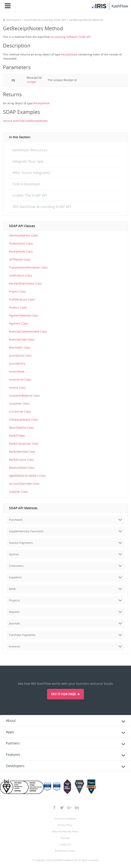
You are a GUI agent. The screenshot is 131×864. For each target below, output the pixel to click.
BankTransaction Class (24, 443)
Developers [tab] (15, 765)
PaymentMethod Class (23, 315)
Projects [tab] (14, 600)
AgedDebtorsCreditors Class (27, 475)
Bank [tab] (12, 589)
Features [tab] (13, 754)
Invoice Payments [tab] (21, 543)
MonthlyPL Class (19, 347)
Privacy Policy (65, 825)
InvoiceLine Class (20, 379)
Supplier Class (18, 491)
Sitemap (65, 838)
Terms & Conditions (65, 818)
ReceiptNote (69, 54)
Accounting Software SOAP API (71, 37)
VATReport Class (19, 259)
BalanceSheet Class (22, 467)
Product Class (18, 307)
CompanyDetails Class (23, 419)
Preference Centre (65, 850)
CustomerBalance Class (24, 395)
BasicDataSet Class (21, 427)
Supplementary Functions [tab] (26, 531)
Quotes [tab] (14, 554)
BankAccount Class (21, 459)
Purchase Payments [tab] (22, 635)
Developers (13, 20)
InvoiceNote (17, 371)
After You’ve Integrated (31, 172)
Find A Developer (27, 184)
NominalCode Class (22, 339)
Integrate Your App (28, 161)
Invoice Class (17, 387)
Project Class (17, 291)
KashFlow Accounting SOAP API (45, 20)
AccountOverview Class (24, 483)
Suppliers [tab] (15, 577)
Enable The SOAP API (30, 195)
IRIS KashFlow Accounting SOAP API (42, 206)
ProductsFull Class (21, 243)
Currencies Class (20, 411)
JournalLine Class (20, 355)
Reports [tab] (14, 612)
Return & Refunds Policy (65, 831)
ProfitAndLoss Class (22, 299)
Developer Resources (30, 150)
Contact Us (65, 844)
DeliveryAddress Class (23, 235)
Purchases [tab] (16, 520)
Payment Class (18, 323)
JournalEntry (17, 363)
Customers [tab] (16, 566)
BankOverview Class (22, 451)
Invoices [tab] (14, 646)
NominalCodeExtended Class (28, 331)
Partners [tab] (13, 743)
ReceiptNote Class (21, 251)
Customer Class (19, 403)
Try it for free (64, 694)
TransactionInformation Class (28, 267)
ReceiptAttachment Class (25, 283)
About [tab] (11, 720)
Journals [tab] (14, 623)
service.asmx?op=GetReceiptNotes (25, 121)
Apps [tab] (10, 731)
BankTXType (17, 435)
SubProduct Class (20, 275)
